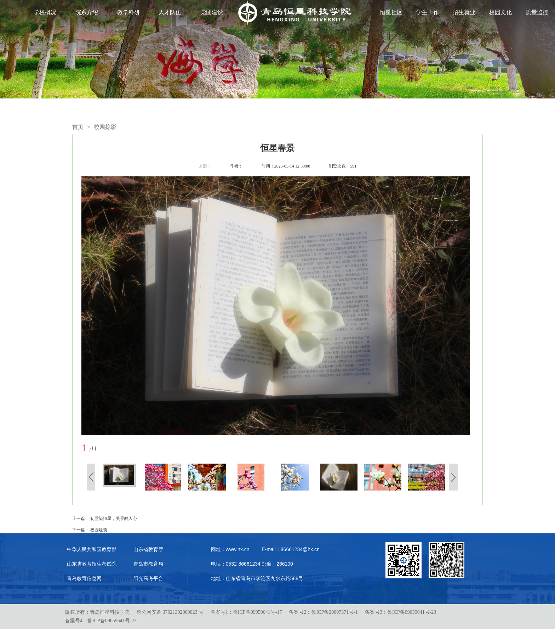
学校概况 (45, 12)
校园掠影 (105, 127)
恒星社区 (391, 12)
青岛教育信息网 (84, 578)
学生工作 (427, 12)
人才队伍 (170, 12)
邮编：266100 (277, 564)
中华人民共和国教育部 (91, 549)
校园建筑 (98, 529)
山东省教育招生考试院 (91, 564)
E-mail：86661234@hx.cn (291, 549)
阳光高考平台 (148, 578)
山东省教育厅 (148, 549)
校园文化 (500, 12)
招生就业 (464, 12)
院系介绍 (86, 12)
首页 (78, 127)
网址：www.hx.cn (230, 549)
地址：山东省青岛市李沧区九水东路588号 (257, 578)
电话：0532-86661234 (236, 564)
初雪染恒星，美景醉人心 (113, 518)
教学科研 (128, 12)
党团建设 (211, 12)
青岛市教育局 (148, 564)
